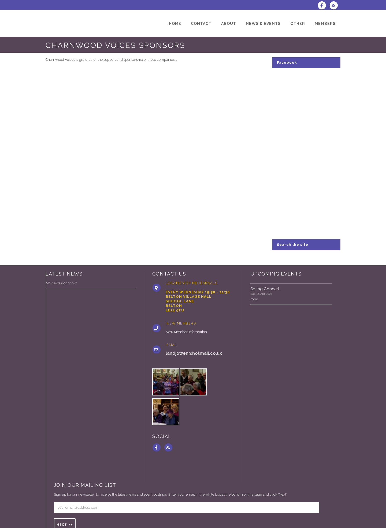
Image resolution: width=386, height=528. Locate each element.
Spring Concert (264, 288)
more (254, 299)
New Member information (186, 332)
